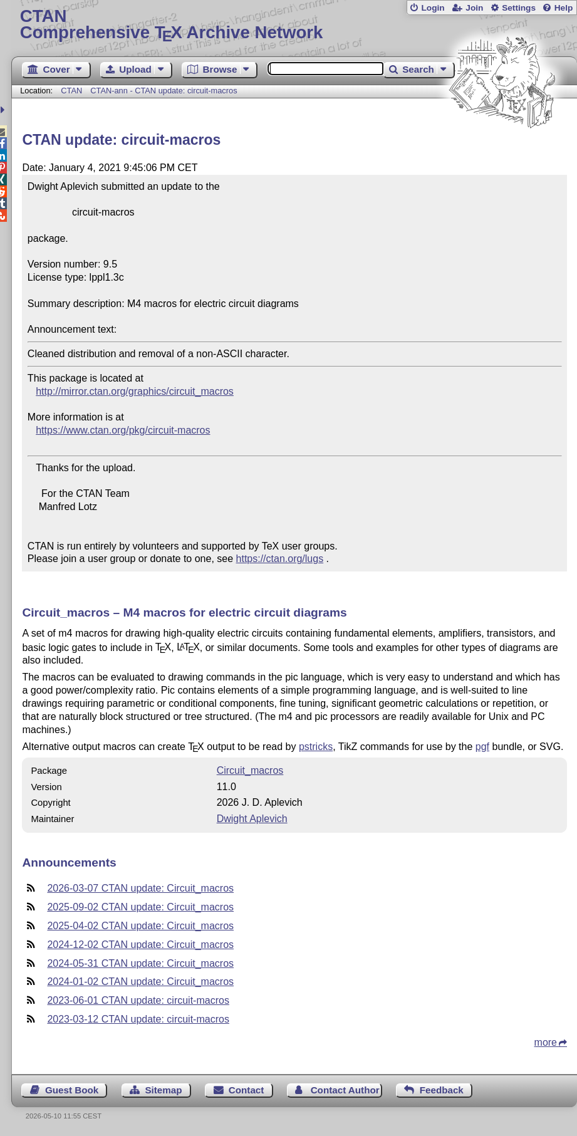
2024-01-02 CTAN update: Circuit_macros (140, 981)
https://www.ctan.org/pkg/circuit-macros (123, 430)
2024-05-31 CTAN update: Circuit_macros (140, 963)
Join (474, 8)
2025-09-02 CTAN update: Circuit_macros (140, 907)
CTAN (71, 90)
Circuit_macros (250, 770)
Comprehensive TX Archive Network (294, 24)
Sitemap (163, 1090)
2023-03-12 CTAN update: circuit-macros (138, 1019)
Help (563, 8)
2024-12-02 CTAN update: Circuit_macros (140, 944)
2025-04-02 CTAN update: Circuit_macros (140, 925)
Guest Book (71, 1090)
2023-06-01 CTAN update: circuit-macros (138, 1000)
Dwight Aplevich (252, 818)
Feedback (442, 1090)
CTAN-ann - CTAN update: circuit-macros (163, 90)
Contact (246, 1090)
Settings (519, 8)
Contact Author (345, 1090)
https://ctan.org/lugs (280, 558)
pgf (482, 746)
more (545, 1042)
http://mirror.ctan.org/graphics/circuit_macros (135, 391)
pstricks (316, 746)
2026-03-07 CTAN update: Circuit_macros (140, 888)
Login (432, 8)
